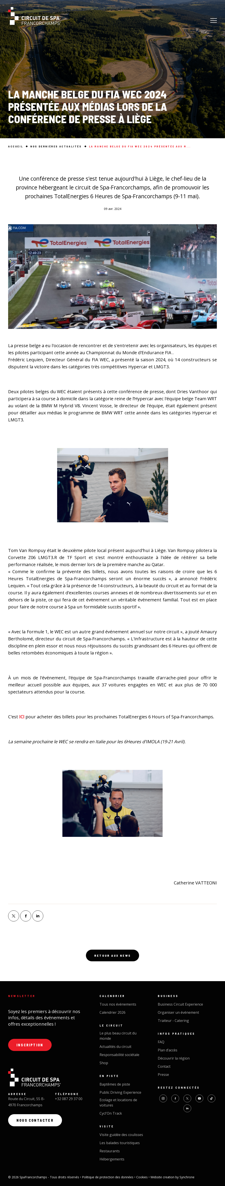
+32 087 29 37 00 (68, 1098)
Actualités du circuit (115, 1046)
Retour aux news (112, 955)
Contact (164, 1066)
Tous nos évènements (118, 1004)
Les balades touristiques (120, 1142)
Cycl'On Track (111, 1113)
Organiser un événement (178, 1012)
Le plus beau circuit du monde (118, 1036)
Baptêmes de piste (115, 1084)
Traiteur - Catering (173, 1020)
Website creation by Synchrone (172, 1177)
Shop (104, 1062)
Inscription (29, 1045)
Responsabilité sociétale (119, 1054)
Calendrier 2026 (112, 1012)
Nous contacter (35, 1120)
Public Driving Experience (120, 1092)
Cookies (142, 1177)
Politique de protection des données (108, 1177)
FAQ (161, 1042)
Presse (163, 1074)
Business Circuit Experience (180, 1004)
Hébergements (112, 1159)
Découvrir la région (174, 1058)
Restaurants (110, 1151)
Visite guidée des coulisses (121, 1134)
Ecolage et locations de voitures (118, 1102)
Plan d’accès (167, 1050)
